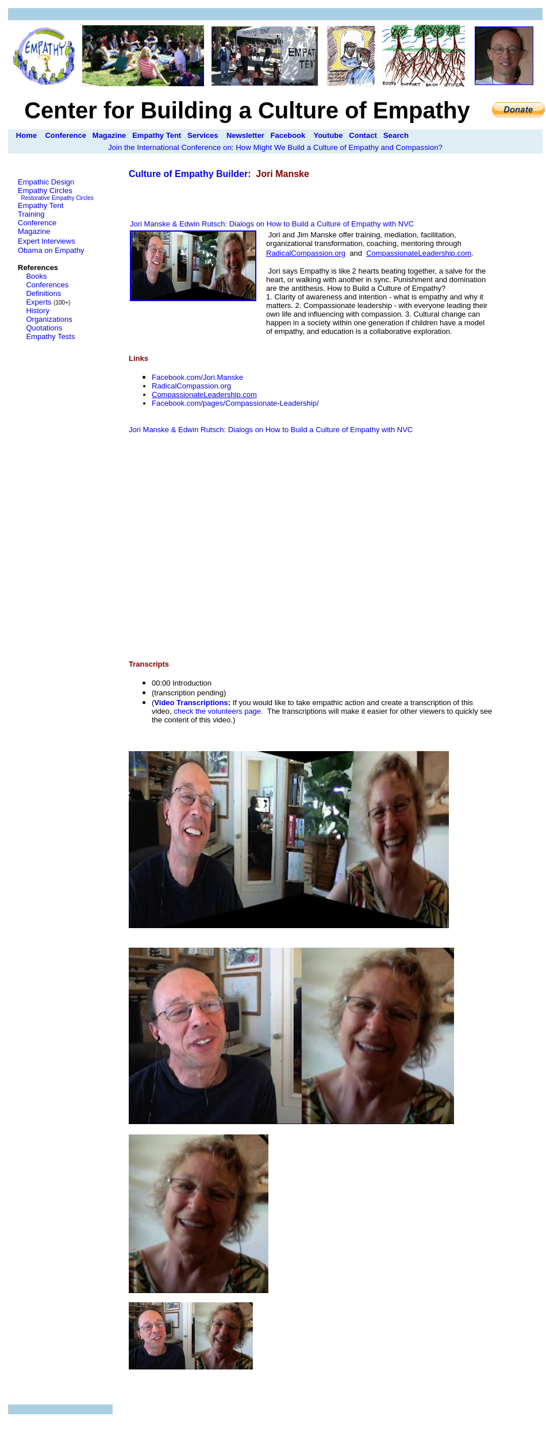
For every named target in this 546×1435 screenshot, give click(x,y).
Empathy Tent (156, 135)
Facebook (288, 135)
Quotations (44, 328)
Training (31, 214)
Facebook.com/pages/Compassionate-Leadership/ (235, 403)
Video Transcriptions (191, 702)
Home (26, 135)
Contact (362, 135)
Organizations (49, 319)
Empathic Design (46, 182)
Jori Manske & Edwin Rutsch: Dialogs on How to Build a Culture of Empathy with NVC (272, 224)
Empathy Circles (45, 190)
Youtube (328, 135)
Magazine (109, 135)
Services (202, 135)
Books (36, 276)
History (37, 310)
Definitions (43, 293)
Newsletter (245, 135)
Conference (65, 135)
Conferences (47, 284)
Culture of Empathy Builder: (191, 174)
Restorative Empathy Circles (57, 198)
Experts (38, 302)
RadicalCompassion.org (191, 386)
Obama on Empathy (51, 250)
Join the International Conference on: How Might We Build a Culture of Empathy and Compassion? (275, 147)
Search (396, 135)
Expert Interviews (46, 241)
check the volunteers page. (218, 711)
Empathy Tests (50, 336)
